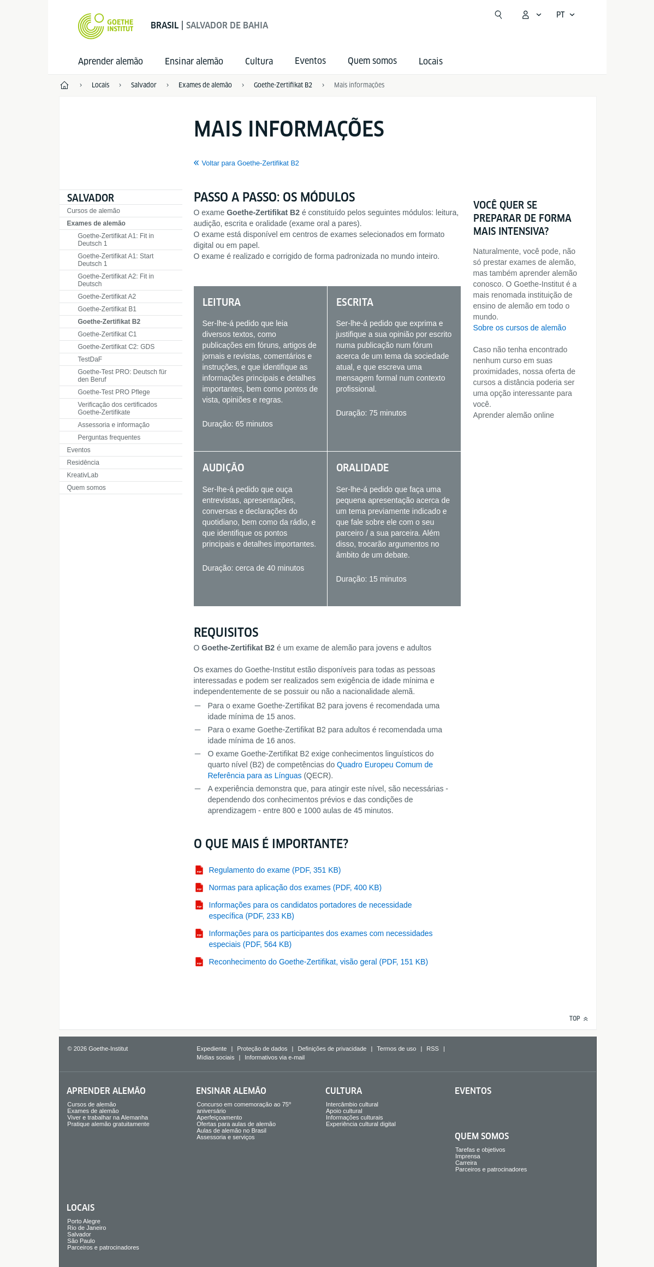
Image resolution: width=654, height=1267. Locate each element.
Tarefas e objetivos (480, 1149)
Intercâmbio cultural (352, 1104)
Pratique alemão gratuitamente (108, 1124)
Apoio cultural (344, 1111)
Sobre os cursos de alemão (519, 327)
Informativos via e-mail (275, 1057)
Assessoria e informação (114, 425)
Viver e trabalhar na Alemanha (107, 1117)
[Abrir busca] (498, 15)
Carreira (466, 1162)
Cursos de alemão (93, 211)
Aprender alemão (110, 61)
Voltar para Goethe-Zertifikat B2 (250, 163)
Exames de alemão (96, 223)
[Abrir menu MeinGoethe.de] (531, 15)
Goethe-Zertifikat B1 (107, 309)
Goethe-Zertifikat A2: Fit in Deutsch (116, 280)
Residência (83, 462)
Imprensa (467, 1156)
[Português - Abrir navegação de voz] (566, 14)
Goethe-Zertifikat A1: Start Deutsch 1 (116, 260)
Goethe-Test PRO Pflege (114, 392)
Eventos (79, 450)
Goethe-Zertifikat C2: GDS (116, 347)
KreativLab (82, 475)
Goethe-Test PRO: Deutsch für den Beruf (122, 375)
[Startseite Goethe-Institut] (105, 26)
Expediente (212, 1048)
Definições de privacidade (332, 1048)
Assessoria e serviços (225, 1137)
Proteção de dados (262, 1048)
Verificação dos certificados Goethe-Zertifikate (117, 408)
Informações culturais (354, 1117)
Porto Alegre (83, 1221)
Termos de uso (396, 1048)
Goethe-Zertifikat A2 (107, 296)
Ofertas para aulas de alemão (236, 1124)
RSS (432, 1048)
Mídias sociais (215, 1057)
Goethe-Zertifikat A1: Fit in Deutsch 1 (116, 239)
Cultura (259, 61)
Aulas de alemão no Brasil (231, 1130)
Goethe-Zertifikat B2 (109, 321)
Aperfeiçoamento (219, 1117)
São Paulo (81, 1241)
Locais (431, 61)
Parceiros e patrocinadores (491, 1169)
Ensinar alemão (194, 61)
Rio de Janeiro (86, 1227)
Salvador (90, 198)
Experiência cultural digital (361, 1124)
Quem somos (86, 488)
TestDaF (90, 359)
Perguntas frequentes (109, 437)
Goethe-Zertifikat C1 (107, 334)
